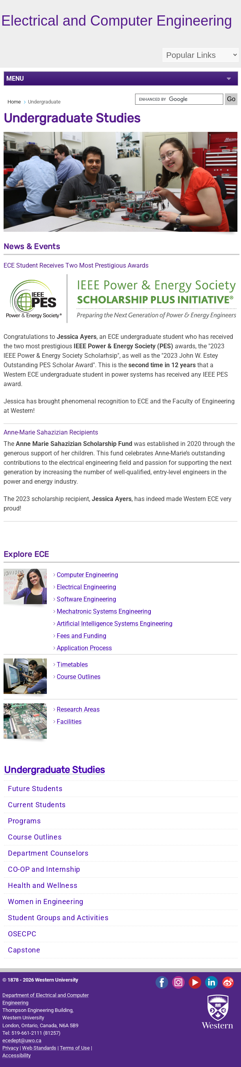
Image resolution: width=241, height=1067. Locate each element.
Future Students (35, 789)
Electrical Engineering (86, 587)
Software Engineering (86, 599)
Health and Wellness (42, 885)
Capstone (24, 950)
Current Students (37, 805)
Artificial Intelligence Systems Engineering (114, 623)
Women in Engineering (45, 902)
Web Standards (39, 1048)
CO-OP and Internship (44, 869)
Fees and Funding (81, 636)
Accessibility (16, 1055)
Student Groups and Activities (58, 918)
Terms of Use (75, 1048)
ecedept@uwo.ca (21, 1040)
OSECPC (22, 934)
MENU (15, 78)
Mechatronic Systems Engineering (104, 611)
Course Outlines (78, 677)
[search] (179, 99)
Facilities (69, 721)
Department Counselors (48, 853)
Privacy (10, 1048)
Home (14, 102)
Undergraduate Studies (54, 769)
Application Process (84, 648)
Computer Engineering (87, 575)
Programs (24, 821)
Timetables (72, 664)
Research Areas (78, 709)
